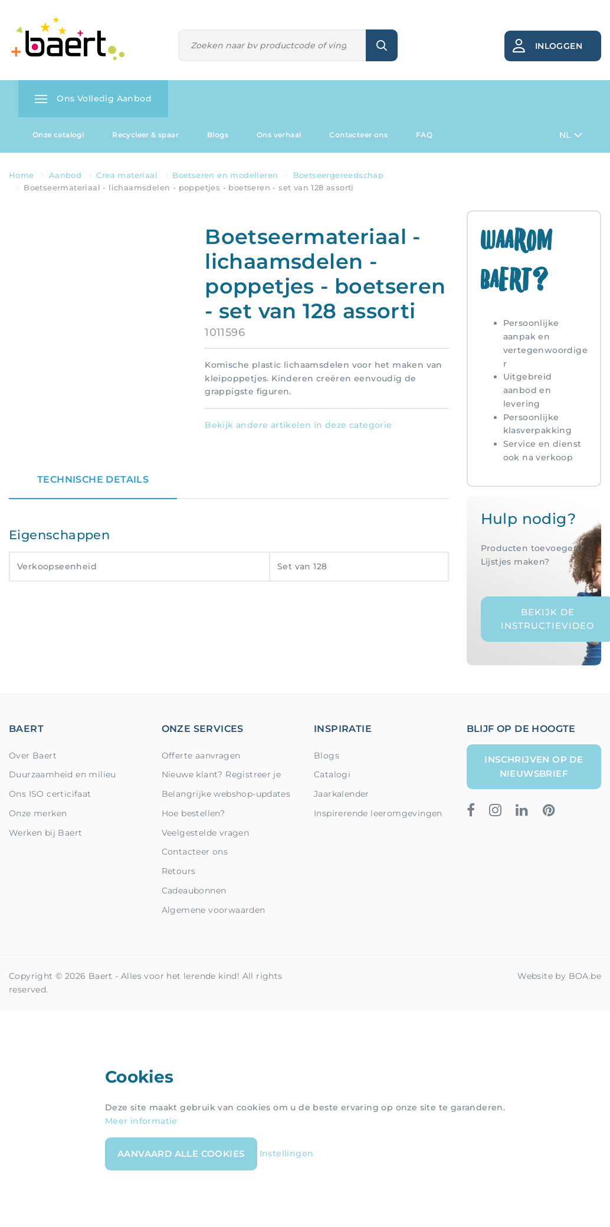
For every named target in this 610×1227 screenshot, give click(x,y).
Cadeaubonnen (194, 890)
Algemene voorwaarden (213, 910)
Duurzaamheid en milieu (62, 774)
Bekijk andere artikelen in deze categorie (298, 425)
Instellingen (287, 1153)
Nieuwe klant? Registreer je (221, 774)
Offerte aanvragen (201, 755)
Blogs (217, 134)
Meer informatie (141, 1121)
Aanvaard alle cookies (180, 1153)
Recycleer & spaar (145, 134)
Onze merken (38, 813)
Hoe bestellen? (193, 813)
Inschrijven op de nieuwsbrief (533, 766)
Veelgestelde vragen (206, 832)
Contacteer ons (358, 134)
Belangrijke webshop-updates (226, 794)
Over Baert (33, 755)
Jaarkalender (341, 794)
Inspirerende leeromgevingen (378, 813)
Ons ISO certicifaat (50, 794)
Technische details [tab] (93, 479)
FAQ (424, 134)
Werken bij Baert (45, 832)
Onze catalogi (58, 134)
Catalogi (332, 774)
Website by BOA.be (559, 976)
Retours (179, 871)
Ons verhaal (279, 134)
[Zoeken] (272, 45)
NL (570, 135)
